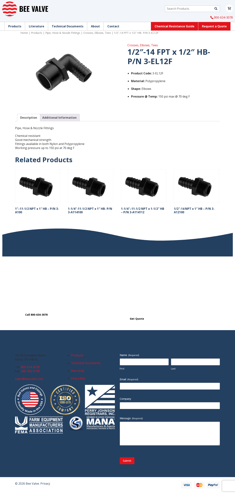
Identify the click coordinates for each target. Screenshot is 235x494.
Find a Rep (78, 378)
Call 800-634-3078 (36, 314)
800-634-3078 (221, 17)
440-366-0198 (30, 371)
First (122, 368)
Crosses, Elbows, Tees (97, 33)
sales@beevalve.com (29, 379)
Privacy (45, 484)
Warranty (77, 371)
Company (125, 398)
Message (131, 418)
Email (129, 379)
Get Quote (137, 318)
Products (36, 33)
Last (173, 368)
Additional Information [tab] (59, 118)
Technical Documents (86, 363)
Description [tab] (28, 118)
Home (24, 33)
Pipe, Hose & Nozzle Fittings (62, 33)
